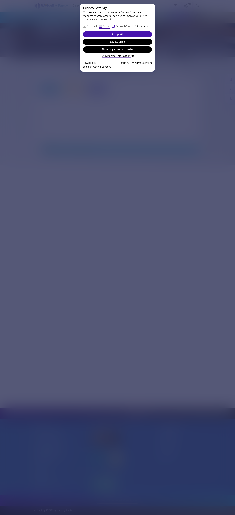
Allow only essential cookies (117, 49)
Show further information (117, 56)
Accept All (117, 34)
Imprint (124, 62)
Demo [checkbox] (106, 26)
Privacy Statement (141, 62)
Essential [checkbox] (92, 26)
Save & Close (117, 41)
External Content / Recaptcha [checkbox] (131, 26)
